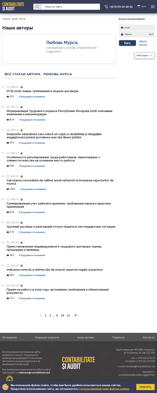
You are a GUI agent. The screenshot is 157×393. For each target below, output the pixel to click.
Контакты (149, 337)
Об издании (9, 337)
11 (68, 315)
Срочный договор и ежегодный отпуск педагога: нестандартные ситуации (61, 226)
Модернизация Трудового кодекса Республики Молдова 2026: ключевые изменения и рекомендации (60, 112)
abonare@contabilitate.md (34, 372)
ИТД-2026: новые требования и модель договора (42, 91)
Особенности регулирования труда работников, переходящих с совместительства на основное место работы (53, 158)
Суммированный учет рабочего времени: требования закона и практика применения (59, 205)
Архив (15, 18)
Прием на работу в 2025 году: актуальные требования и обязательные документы (58, 291)
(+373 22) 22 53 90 (145, 361)
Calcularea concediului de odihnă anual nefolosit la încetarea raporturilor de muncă (60, 182)
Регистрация (142, 55)
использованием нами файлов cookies (104, 389)
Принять (145, 387)
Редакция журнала (47, 337)
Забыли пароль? (143, 43)
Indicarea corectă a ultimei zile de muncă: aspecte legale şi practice (55, 269)
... (53, 315)
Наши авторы (85, 337)
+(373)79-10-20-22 (121, 6)
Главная (6, 18)
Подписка (118, 337)
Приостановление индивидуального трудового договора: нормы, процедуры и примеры (54, 248)
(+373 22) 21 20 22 (145, 357)
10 (62, 315)
